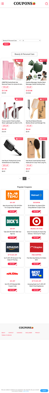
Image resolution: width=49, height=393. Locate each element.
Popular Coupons (24, 241)
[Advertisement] (24, 23)
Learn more (26, 391)
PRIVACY (37, 386)
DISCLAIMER (29, 386)
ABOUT (3, 386)
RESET (6, 44)
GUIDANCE (19, 386)
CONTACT (11, 386)
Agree (44, 390)
